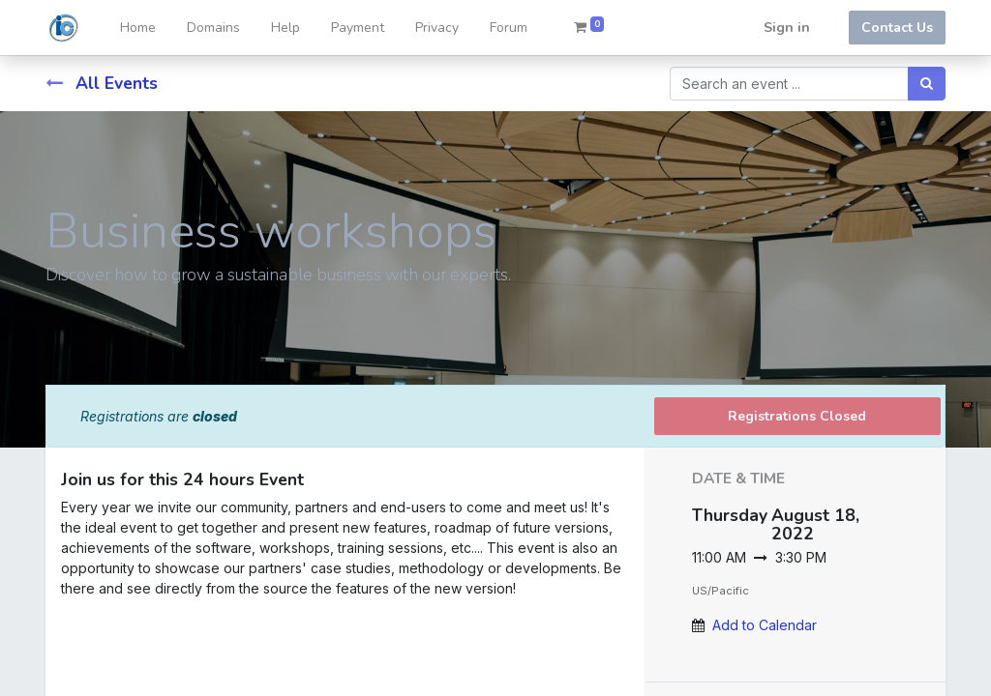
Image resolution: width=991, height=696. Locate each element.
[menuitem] (138, 27)
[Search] (927, 84)
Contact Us (897, 27)
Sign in (787, 27)
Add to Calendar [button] (764, 625)
